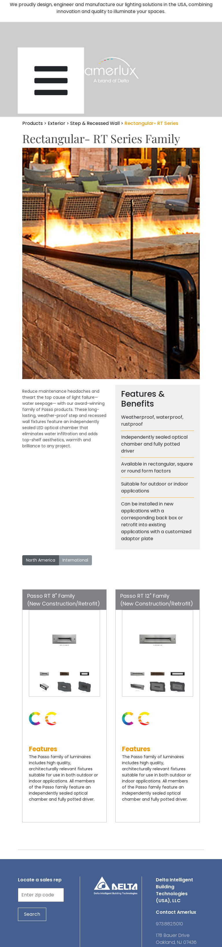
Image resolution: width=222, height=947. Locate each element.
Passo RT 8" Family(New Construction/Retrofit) (63, 599)
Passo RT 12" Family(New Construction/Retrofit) (156, 599)
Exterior (56, 123)
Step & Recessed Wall (95, 123)
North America (40, 560)
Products (32, 123)
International (75, 560)
